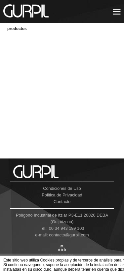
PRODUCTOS (17, 28)
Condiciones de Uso (62, 188)
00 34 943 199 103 (66, 228)
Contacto (62, 201)
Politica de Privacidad (62, 194)
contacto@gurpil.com (69, 234)
